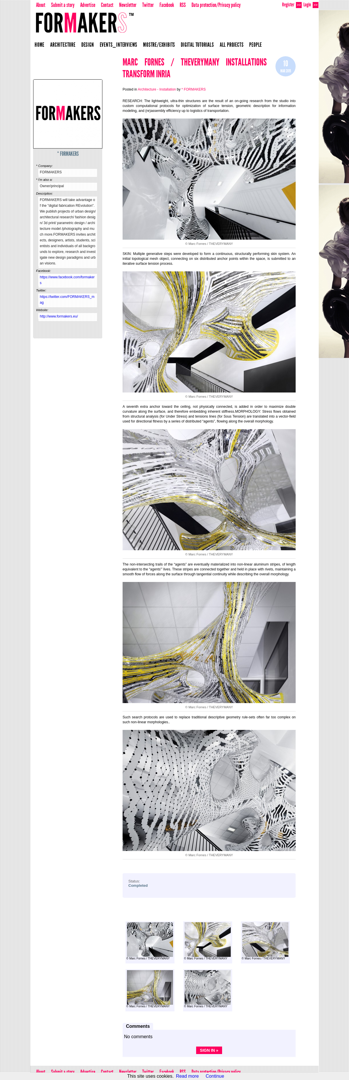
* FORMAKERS (68, 153)
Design (87, 44)
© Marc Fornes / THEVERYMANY (149, 941)
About (40, 4)
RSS (183, 4)
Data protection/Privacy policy (216, 4)
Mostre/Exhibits (159, 44)
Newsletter (127, 4)
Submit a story (62, 4)
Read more (187, 1076)
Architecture (63, 44)
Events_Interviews (119, 44)
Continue (215, 1076)
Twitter (148, 4)
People (255, 44)
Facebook (167, 4)
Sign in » (209, 1050)
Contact (107, 4)
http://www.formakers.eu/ (59, 316)
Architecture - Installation (157, 89)
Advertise (87, 4)
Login (310, 4)
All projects (232, 44)
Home (39, 44)
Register (292, 4)
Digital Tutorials (197, 44)
